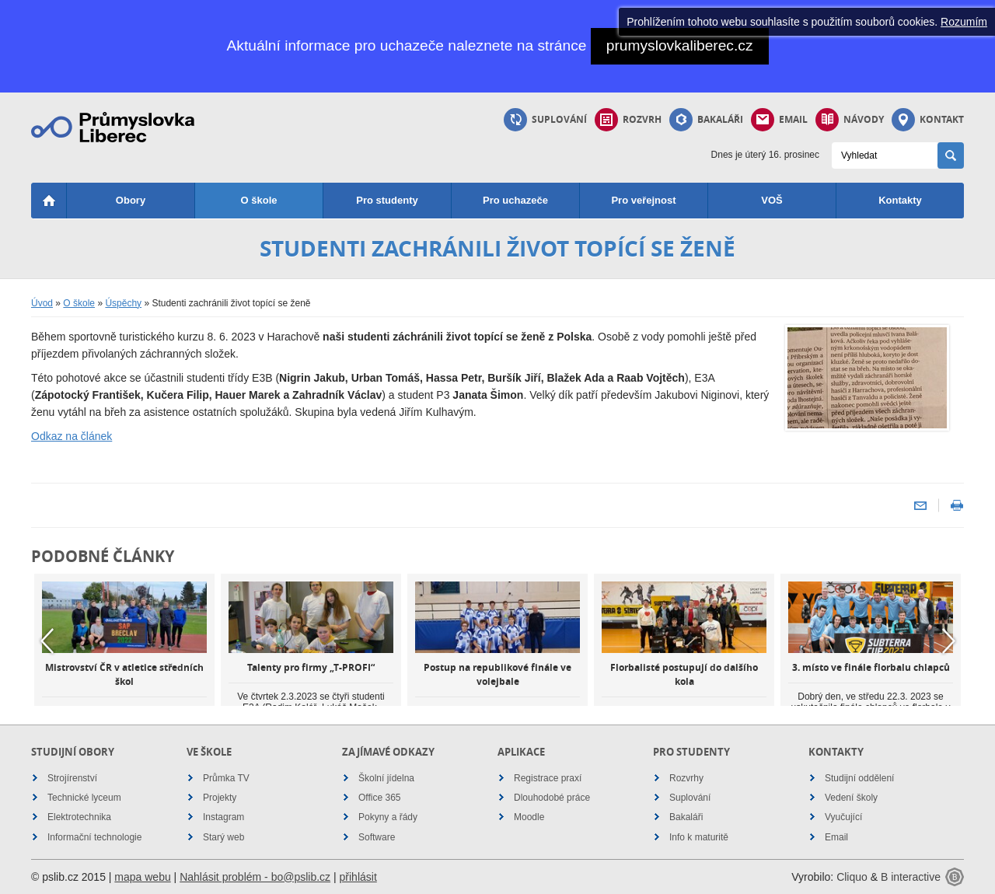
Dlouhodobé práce (552, 797)
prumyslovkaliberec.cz (679, 45)
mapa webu (142, 877)
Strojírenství (72, 778)
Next (948, 640)
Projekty (219, 797)
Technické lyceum (84, 797)
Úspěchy (123, 303)
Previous (46, 640)
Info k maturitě (698, 837)
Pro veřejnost (643, 200)
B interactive (911, 877)
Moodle (529, 817)
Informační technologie (94, 837)
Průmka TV (226, 778)
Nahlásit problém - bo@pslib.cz (255, 877)
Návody (849, 119)
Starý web (223, 837)
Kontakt (928, 119)
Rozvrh (628, 119)
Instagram (223, 817)
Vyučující (843, 817)
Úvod (42, 303)
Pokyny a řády (387, 817)
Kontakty (900, 200)
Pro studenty (386, 200)
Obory (130, 200)
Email (779, 119)
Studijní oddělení (859, 778)
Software (376, 837)
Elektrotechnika (79, 817)
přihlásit (358, 877)
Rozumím (964, 22)
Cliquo (852, 877)
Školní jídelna (386, 778)
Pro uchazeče (515, 200)
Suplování (545, 119)
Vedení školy (851, 797)
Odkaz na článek (71, 436)
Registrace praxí (547, 778)
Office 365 (379, 797)
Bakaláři (706, 119)
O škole (259, 200)
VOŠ (771, 200)
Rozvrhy (686, 778)
